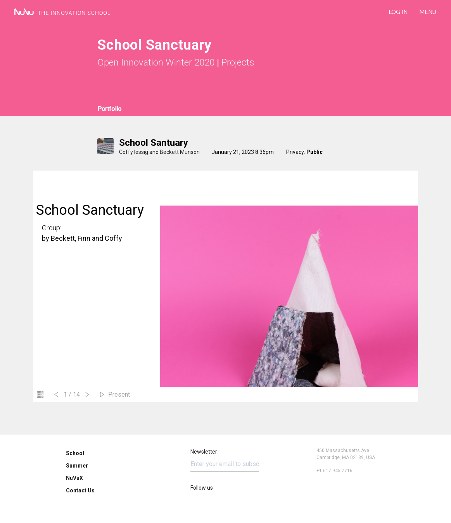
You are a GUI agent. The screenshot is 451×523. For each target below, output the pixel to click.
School (75, 453)
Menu (427, 11)
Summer (77, 466)
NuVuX (74, 478)
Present (119, 394)
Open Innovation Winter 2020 (155, 62)
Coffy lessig (133, 152)
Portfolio (109, 108)
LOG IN (398, 11)
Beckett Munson (180, 152)
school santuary (153, 142)
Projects (237, 62)
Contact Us (80, 490)
